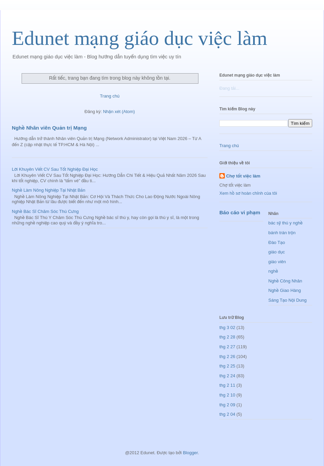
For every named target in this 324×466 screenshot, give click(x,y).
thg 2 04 (227, 414)
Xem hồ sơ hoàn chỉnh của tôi (248, 193)
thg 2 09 (227, 404)
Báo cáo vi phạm (239, 212)
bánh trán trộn (282, 232)
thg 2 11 (227, 385)
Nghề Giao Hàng (284, 290)
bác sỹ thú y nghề (285, 222)
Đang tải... (229, 88)
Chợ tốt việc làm (243, 176)
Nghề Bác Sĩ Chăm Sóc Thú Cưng (45, 211)
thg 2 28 (227, 336)
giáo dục (276, 251)
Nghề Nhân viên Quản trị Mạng (49, 128)
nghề (273, 271)
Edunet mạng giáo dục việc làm (139, 38)
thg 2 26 (227, 356)
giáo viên (277, 261)
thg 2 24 (227, 375)
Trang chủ (109, 96)
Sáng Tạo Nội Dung (287, 300)
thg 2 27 (227, 346)
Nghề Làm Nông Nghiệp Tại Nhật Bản (48, 190)
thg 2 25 (227, 365)
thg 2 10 (227, 395)
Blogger (190, 452)
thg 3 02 (227, 327)
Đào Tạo (276, 242)
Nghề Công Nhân (285, 280)
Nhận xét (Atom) (119, 111)
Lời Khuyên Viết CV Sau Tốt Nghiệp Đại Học (55, 169)
